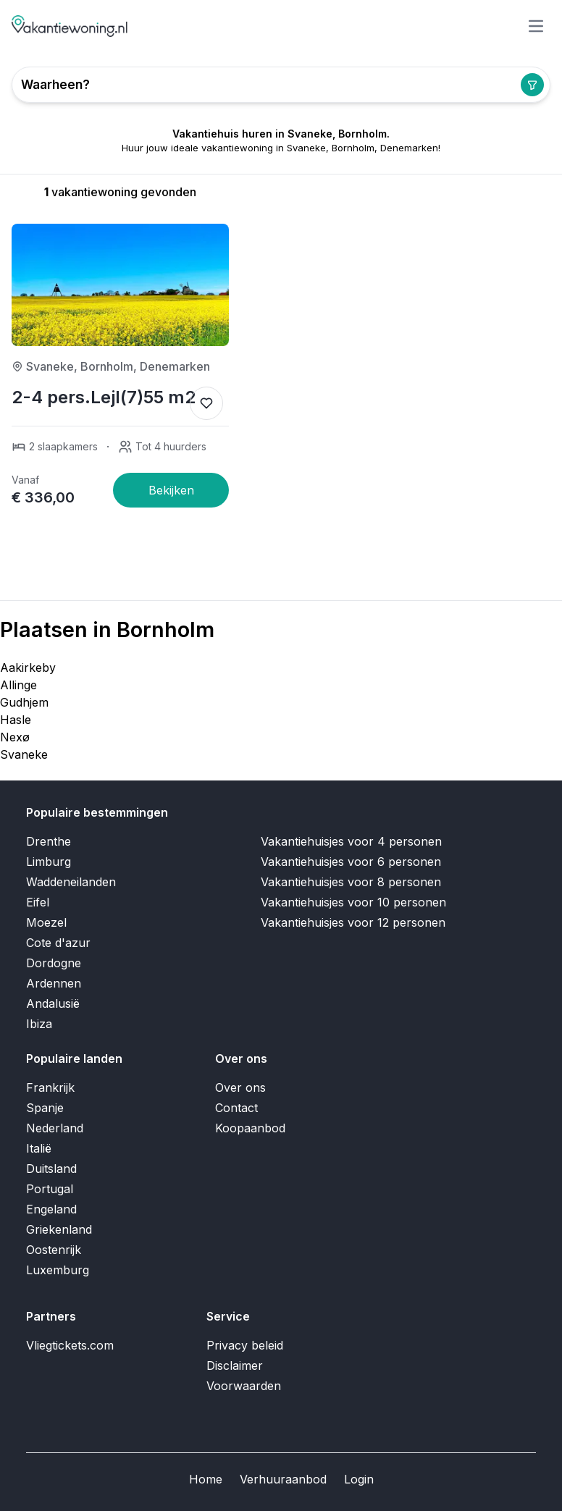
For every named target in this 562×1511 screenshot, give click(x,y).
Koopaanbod (250, 1128)
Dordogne (53, 963)
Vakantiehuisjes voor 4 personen (351, 841)
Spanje (45, 1107)
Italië (38, 1148)
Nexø (15, 737)
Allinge (18, 685)
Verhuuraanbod (283, 1479)
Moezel (46, 922)
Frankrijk (50, 1087)
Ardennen (53, 983)
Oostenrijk (53, 1249)
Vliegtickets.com (70, 1345)
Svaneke (24, 754)
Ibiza (39, 1024)
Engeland (51, 1209)
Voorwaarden (243, 1386)
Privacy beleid (244, 1345)
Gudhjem (24, 702)
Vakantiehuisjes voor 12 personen (353, 922)
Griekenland (59, 1229)
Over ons (240, 1087)
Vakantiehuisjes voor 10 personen (353, 902)
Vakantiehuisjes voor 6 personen (351, 861)
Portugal (49, 1189)
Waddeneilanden (71, 882)
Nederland (54, 1128)
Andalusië (53, 1003)
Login (359, 1479)
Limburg (48, 861)
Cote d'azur (58, 942)
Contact (236, 1107)
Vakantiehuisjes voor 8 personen (351, 882)
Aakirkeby (28, 667)
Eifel (37, 902)
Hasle (15, 719)
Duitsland (51, 1168)
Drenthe (48, 841)
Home (205, 1479)
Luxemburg (57, 1270)
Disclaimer (234, 1365)
